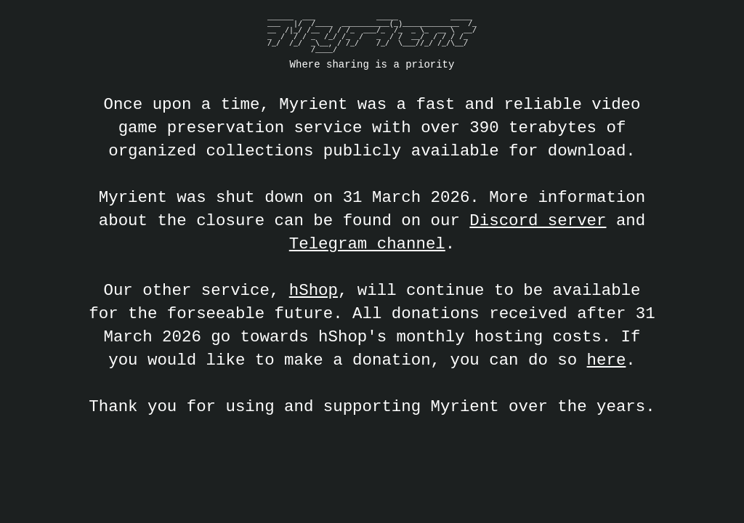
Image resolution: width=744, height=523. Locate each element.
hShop (313, 290)
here (606, 360)
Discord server (537, 220)
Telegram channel (367, 243)
